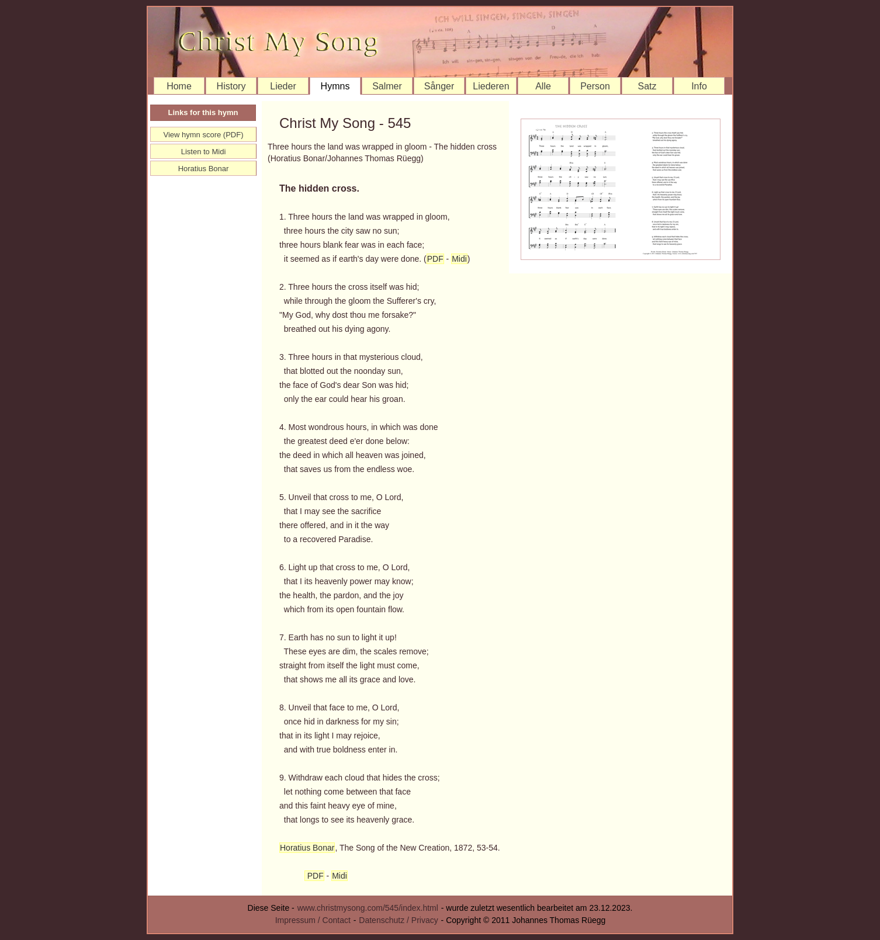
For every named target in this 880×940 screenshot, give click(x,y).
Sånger (439, 86)
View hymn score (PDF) (203, 134)
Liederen (491, 86)
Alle (543, 86)
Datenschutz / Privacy (398, 920)
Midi (459, 258)
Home (179, 86)
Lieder (283, 86)
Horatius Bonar (307, 847)
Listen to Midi (203, 151)
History (231, 86)
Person (595, 86)
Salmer (387, 86)
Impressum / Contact (313, 920)
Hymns (335, 86)
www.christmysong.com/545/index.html (367, 908)
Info (699, 86)
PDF (435, 258)
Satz (647, 86)
